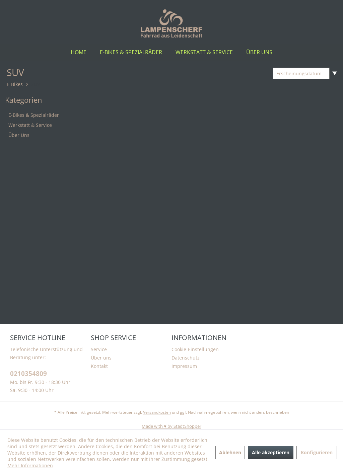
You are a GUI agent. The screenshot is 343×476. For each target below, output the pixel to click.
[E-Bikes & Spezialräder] (131, 52)
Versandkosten (157, 412)
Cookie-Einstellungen (195, 349)
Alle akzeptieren (270, 452)
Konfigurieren (317, 452)
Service (99, 349)
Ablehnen (230, 452)
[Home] (78, 52)
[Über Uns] (259, 52)
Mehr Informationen (30, 465)
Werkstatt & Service (30, 125)
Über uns (101, 357)
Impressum (184, 366)
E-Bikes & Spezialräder (33, 115)
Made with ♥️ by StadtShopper (171, 426)
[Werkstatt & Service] (204, 52)
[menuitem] (78, 52)
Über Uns (18, 135)
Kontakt (99, 366)
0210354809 (28, 374)
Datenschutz (186, 357)
